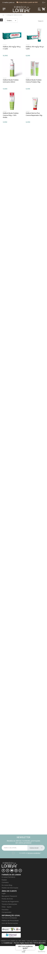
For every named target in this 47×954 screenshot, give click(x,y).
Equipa (4, 880)
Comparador (6, 912)
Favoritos (5, 910)
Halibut (5, 45)
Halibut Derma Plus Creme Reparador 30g (34, 114)
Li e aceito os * (30, 853)
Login (4, 893)
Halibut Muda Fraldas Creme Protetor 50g (33, 81)
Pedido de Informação (10, 888)
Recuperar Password (9, 896)
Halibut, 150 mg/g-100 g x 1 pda (11, 48)
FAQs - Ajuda (6, 907)
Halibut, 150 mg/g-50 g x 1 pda (35, 48)
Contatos (5, 882)
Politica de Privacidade (10, 921)
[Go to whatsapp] (41, 947)
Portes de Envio (7, 899)
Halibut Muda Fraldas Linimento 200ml (10, 81)
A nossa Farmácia (8, 877)
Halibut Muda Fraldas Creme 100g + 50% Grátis (10, 115)
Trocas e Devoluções (9, 904)
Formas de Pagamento (10, 901)
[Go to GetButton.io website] (41, 951)
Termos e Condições (9, 918)
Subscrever (36, 848)
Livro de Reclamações (10, 923)
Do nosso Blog (7, 885)
